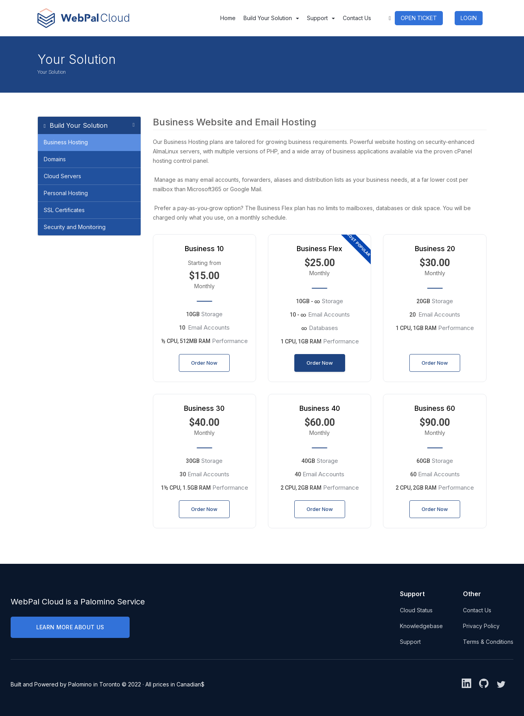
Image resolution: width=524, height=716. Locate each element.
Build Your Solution (271, 18)
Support (321, 18)
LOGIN (469, 18)
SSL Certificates (64, 210)
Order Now (204, 363)
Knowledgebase (421, 626)
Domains (55, 159)
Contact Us (357, 18)
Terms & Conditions (488, 641)
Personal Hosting (66, 193)
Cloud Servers (62, 176)
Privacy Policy (481, 626)
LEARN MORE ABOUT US (70, 627)
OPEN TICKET (419, 18)
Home (228, 18)
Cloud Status (416, 610)
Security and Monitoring (75, 227)
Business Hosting (66, 142)
